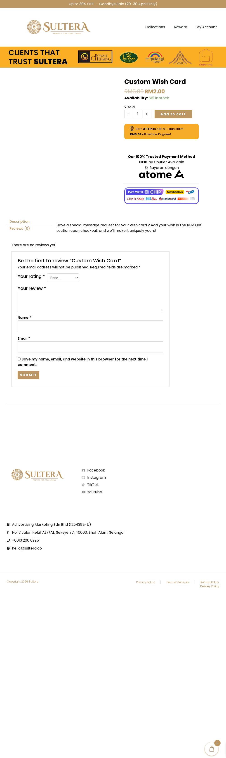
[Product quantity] (137, 114)
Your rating (31, 276)
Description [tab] (19, 221)
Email (24, 338)
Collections (155, 27)
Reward (180, 27)
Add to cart (173, 114)
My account (206, 27)
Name (24, 317)
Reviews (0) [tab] (19, 228)
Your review (32, 288)
